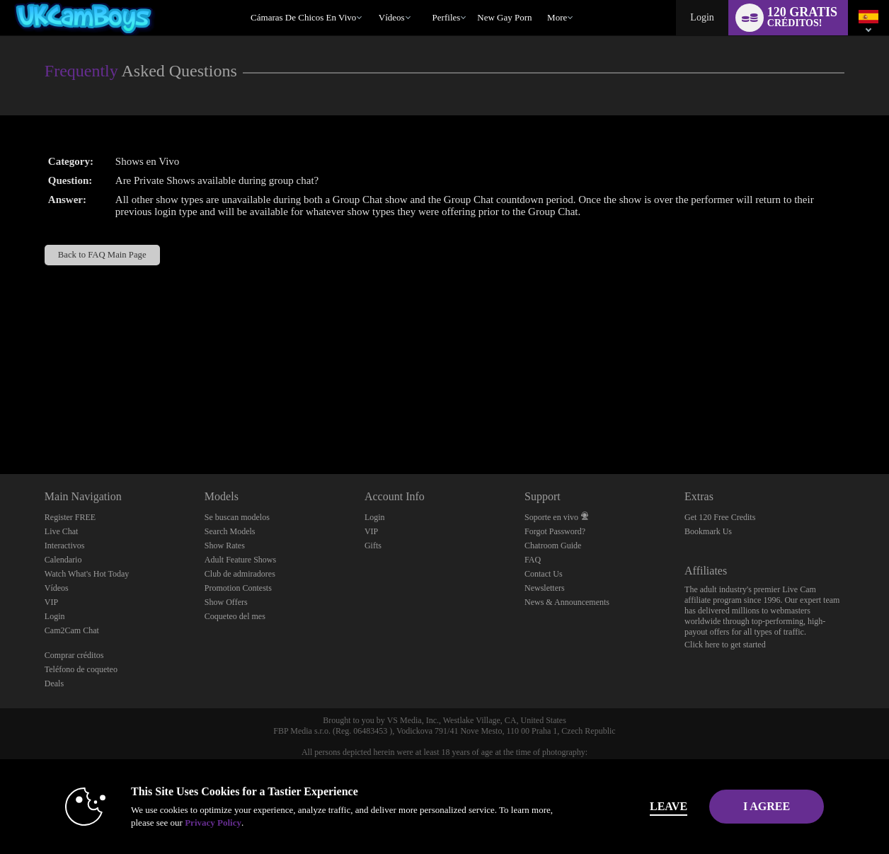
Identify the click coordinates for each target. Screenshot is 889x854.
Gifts (373, 545)
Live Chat (62, 531)
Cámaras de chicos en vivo (303, 17)
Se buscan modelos (237, 517)
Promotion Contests (238, 588)
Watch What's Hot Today (87, 574)
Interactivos (65, 545)
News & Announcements (566, 602)
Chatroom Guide (552, 545)
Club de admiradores (240, 574)
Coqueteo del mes (235, 616)
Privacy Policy (187, 822)
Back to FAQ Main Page (102, 255)
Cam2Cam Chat (72, 630)
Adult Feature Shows (240, 560)
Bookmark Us (708, 531)
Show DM (0, 421)
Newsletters (544, 588)
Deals (54, 683)
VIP (51, 602)
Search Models (230, 531)
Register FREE (70, 517)
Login (701, 17)
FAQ (532, 560)
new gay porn (504, 17)
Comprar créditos (74, 655)
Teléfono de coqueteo (81, 669)
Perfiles (446, 17)
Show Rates (225, 545)
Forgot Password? (554, 531)
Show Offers (226, 602)
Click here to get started (725, 645)
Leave (642, 806)
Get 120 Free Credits (719, 517)
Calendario (63, 560)
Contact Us (543, 574)
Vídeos (392, 17)
